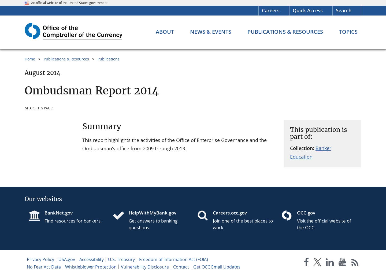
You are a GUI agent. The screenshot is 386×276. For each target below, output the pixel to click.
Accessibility (91, 259)
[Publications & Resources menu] (285, 32)
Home (30, 59)
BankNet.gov (58, 213)
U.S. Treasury (121, 259)
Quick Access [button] (308, 10)
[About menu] (165, 32)
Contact (181, 267)
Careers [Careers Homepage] (271, 10)
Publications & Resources (66, 59)
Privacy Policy (40, 259)
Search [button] (343, 10)
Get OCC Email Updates (216, 267)
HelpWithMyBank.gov (152, 213)
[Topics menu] (348, 32)
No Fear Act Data (44, 267)
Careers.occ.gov (230, 213)
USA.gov (66, 259)
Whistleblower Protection (91, 267)
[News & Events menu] (211, 32)
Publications (109, 59)
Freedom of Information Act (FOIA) (173, 259)
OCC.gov (306, 213)
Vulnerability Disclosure (145, 267)
